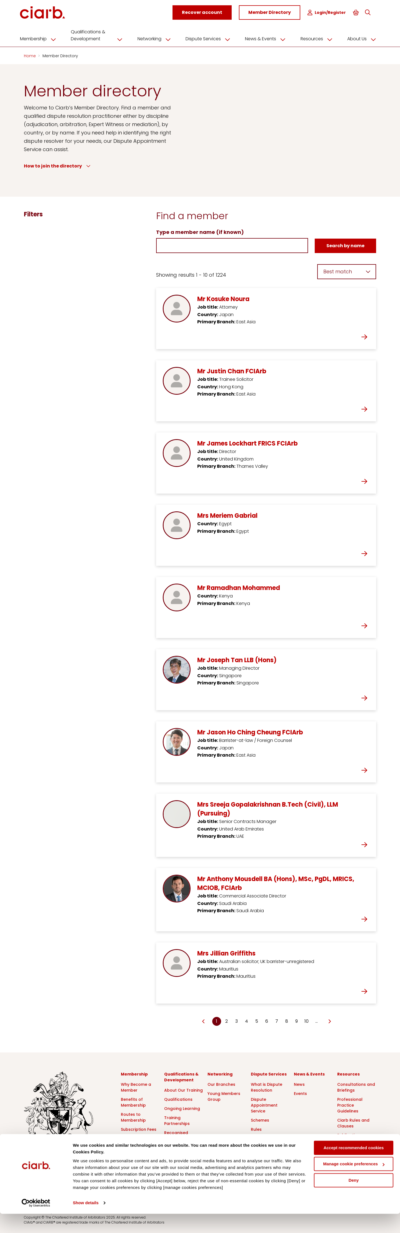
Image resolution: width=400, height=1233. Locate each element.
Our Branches (221, 1083)
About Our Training (183, 1089)
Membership (44, 38)
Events (300, 1093)
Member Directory (60, 55)
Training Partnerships (177, 1120)
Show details (86, 1222)
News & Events (266, 38)
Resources (316, 38)
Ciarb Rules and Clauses (353, 1122)
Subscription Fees (138, 1128)
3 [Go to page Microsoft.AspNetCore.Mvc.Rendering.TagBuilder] (236, 1020)
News (299, 1083)
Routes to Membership (133, 1116)
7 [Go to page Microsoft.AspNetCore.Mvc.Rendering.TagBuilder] (276, 1020)
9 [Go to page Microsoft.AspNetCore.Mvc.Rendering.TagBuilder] (296, 1020)
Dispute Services (210, 38)
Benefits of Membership (133, 1101)
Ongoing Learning (182, 1108)
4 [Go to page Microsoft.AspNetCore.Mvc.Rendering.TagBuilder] (246, 1020)
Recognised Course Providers (181, 1135)
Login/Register (327, 13)
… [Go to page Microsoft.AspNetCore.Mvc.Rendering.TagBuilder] (316, 1020)
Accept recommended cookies (354, 1167)
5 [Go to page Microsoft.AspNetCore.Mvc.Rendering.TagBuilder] (256, 1020)
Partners (129, 1138)
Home (30, 55)
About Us (359, 38)
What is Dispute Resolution (266, 1086)
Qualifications (178, 1098)
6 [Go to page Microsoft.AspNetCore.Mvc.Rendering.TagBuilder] (266, 1020)
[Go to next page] (329, 1020)
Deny (354, 1199)
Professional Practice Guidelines (349, 1104)
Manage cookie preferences (353, 1183)
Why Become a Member (136, 1086)
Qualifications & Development (101, 34)
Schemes (260, 1119)
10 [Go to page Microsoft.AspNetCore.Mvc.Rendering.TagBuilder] (306, 1020)
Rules (256, 1128)
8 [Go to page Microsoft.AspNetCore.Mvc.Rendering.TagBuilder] (286, 1020)
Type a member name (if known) (200, 231)
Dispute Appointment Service (264, 1104)
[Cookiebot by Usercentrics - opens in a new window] (36, 1222)
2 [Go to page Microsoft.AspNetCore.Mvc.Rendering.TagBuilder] (226, 1020)
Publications (349, 1134)
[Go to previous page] (203, 1020)
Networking (157, 38)
